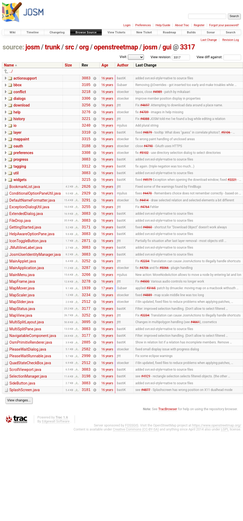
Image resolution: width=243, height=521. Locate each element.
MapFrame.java (22, 305)
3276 (86, 116)
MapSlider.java (21, 328)
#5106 (225, 139)
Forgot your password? (224, 25)
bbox (17, 86)
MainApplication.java (26, 290)
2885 (86, 374)
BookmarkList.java (24, 199)
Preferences (143, 25)
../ (11, 71)
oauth (18, 154)
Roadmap (169, 32)
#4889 (147, 321)
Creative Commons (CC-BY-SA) (136, 467)
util (16, 184)
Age (105, 65)
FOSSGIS (131, 463)
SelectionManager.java (28, 411)
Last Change (209, 40)
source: (13, 47)
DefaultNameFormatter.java (32, 215)
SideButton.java (22, 419)
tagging (19, 177)
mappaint (21, 146)
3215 (86, 192)
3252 (86, 283)
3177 (86, 336)
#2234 (144, 283)
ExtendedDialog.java (26, 230)
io (15, 131)
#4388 (144, 124)
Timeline (32, 32)
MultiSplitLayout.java (26, 351)
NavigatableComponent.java (32, 366)
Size (68, 65)
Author (122, 65)
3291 (86, 215)
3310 (86, 139)
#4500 (144, 306)
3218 (86, 93)
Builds (191, 32)
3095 (86, 351)
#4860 (147, 245)
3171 (86, 245)
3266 (86, 298)
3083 (86, 78)
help (17, 116)
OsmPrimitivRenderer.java (30, 373)
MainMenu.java (22, 298)
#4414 (143, 215)
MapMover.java (22, 313)
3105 (86, 86)
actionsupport (25, 78)
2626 (86, 199)
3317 (187, 47)
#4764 (144, 222)
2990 (86, 389)
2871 (86, 260)
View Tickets (116, 32)
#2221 (232, 192)
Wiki (13, 32)
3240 (86, 131)
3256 (86, 108)
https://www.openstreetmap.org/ (216, 463)
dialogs (19, 101)
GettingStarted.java (25, 245)
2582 (86, 381)
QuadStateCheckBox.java (30, 396)
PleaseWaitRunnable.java (30, 389)
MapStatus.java (22, 336)
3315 (86, 146)
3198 (86, 411)
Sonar (211, 32)
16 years (107, 78)
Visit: (123, 57)
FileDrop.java (20, 237)
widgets (19, 192)
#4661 (195, 351)
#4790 (148, 154)
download (21, 108)
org (84, 47)
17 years (107, 313)
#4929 (145, 412)
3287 (86, 290)
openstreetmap (116, 47)
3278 (86, 305)
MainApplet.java (22, 283)
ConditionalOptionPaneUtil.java (35, 207)
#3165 (151, 313)
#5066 (164, 291)
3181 (86, 427)
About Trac (182, 25)
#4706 (143, 291)
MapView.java (20, 343)
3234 (86, 321)
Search (231, 32)
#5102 (143, 162)
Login (127, 25)
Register (199, 25)
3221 (86, 124)
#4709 (143, 116)
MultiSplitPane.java (25, 359)
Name (9, 65)
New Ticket (144, 32)
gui (167, 47)
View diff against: (219, 57)
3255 (86, 222)
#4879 (147, 139)
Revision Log (230, 40)
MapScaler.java (22, 321)
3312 (86, 177)
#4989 (157, 94)
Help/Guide (163, 25)
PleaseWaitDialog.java (27, 381)
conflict (19, 93)
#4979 (147, 192)
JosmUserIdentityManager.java (35, 275)
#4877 (145, 427)
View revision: (161, 57)
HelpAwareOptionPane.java (31, 252)
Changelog (57, 32)
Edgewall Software (56, 459)
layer (17, 139)
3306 (86, 101)
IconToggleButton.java (27, 260)
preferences (23, 161)
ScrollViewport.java (25, 404)
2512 (86, 328)
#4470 (147, 207)
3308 (86, 161)
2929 (86, 207)
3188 (86, 154)
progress (20, 169)
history (19, 124)
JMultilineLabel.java (25, 267)
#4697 (144, 109)
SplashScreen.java (24, 427)
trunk (52, 47)
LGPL (225, 467)
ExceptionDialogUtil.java (29, 222)
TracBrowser (167, 447)
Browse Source (86, 32)
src (69, 47)
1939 (86, 313)
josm (32, 47)
